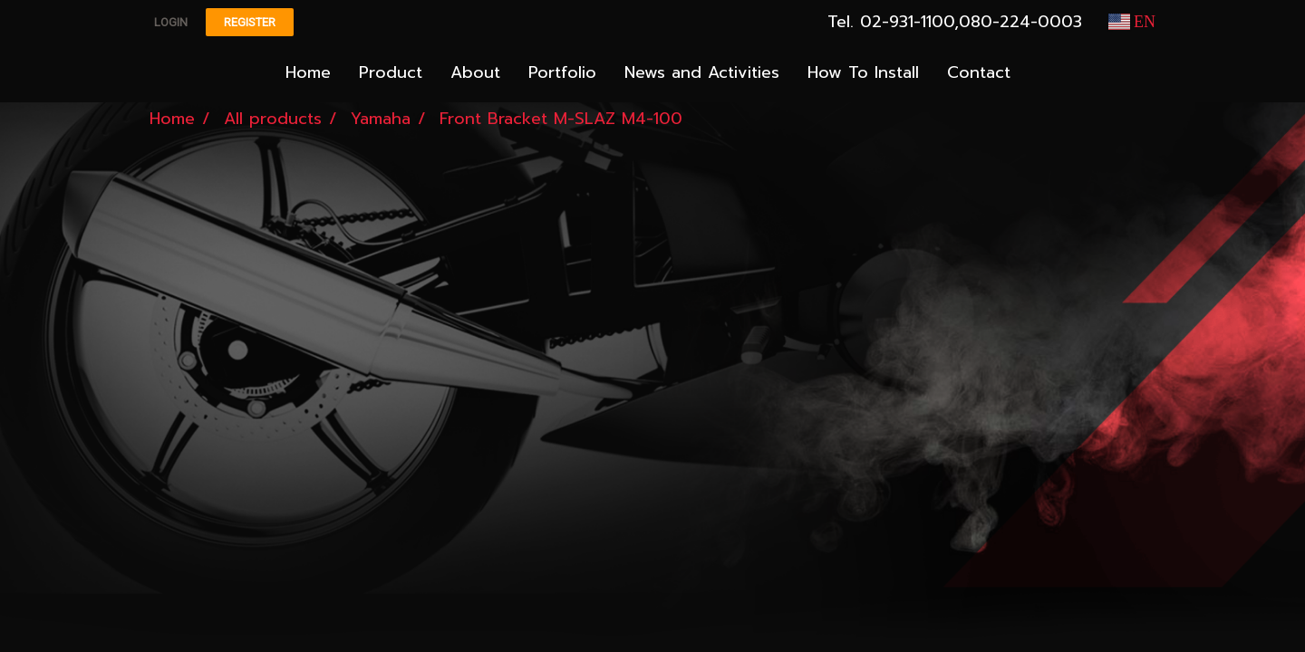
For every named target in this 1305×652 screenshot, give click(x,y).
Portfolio (562, 72)
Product (390, 72)
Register (250, 22)
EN (1132, 22)
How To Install (863, 72)
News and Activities (701, 72)
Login (171, 22)
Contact (978, 72)
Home (308, 72)
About (475, 72)
